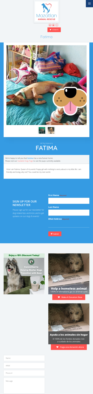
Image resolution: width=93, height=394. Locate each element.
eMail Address (58, 186)
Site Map (84, 387)
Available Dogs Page (25, 129)
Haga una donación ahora (70, 315)
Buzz (51, 387)
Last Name (53, 175)
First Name (57, 163)
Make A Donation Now (70, 265)
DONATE (54, 30)
